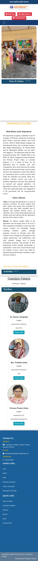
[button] (4, 52)
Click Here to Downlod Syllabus (15, 266)
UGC (4, 469)
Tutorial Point (7, 523)
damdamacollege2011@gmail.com (16, 453)
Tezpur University (8, 486)
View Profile (19, 332)
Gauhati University (9, 482)
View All (28, 81)
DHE (4, 477)
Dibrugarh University (10, 491)
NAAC (5, 473)
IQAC (4, 519)
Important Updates (9, 505)
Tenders (5, 510)
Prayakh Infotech (30, 558)
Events (5, 514)
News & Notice (8, 501)
